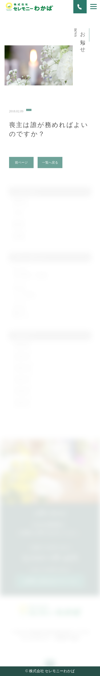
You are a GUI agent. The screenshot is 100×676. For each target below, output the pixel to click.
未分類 (18, 239)
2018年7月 (21, 383)
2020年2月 (21, 348)
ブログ (18, 216)
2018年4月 (21, 394)
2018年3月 (21, 406)
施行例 (18, 228)
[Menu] (93, 6)
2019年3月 (21, 360)
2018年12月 (22, 371)
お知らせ (20, 205)
